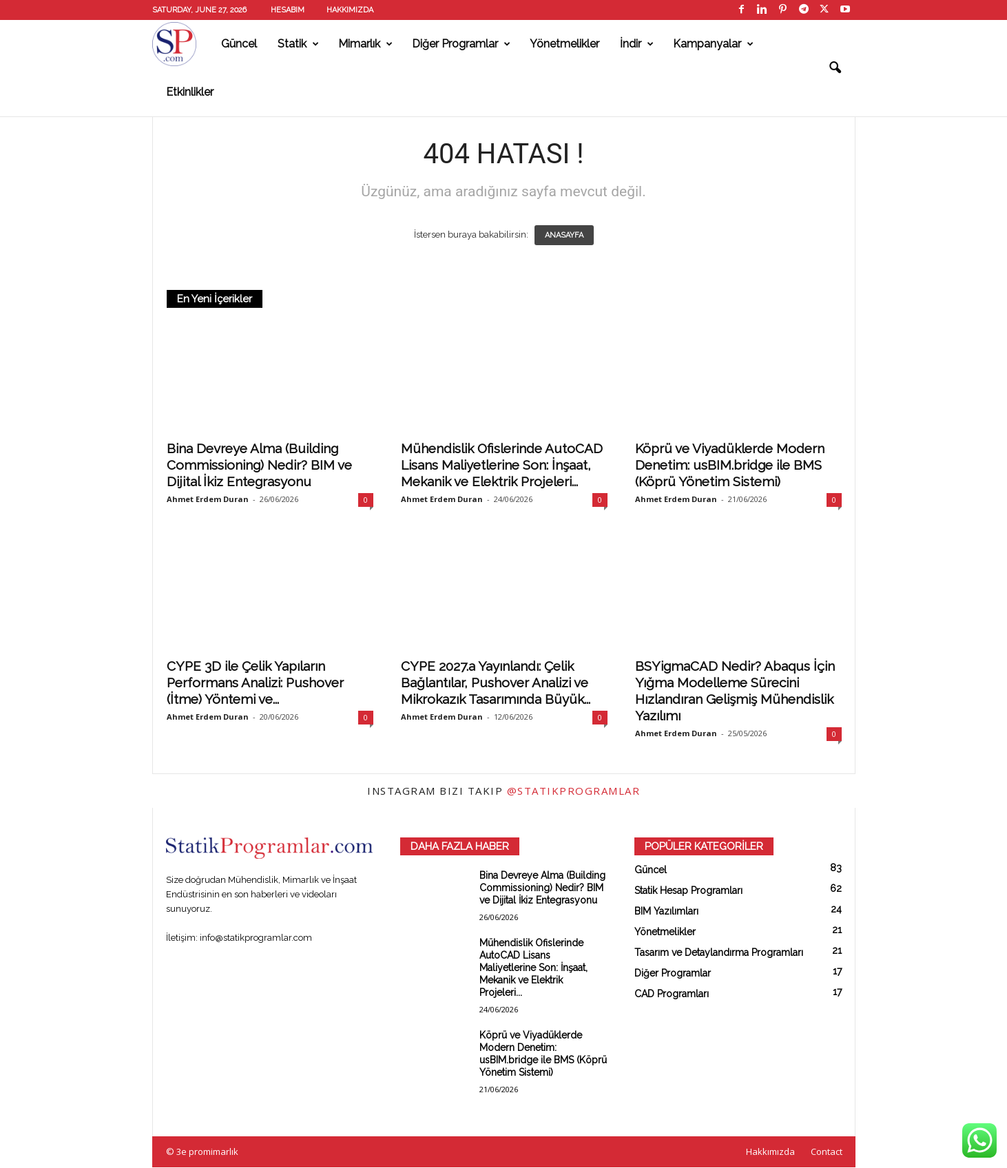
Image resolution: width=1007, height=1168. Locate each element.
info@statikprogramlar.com (256, 938)
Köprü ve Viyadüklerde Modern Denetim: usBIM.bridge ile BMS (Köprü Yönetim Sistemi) (729, 465)
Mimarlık (365, 44)
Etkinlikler (190, 91)
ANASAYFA (564, 235)
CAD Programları (671, 994)
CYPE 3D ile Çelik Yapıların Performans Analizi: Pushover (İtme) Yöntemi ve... (255, 683)
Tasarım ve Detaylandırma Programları (718, 953)
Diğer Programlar (461, 44)
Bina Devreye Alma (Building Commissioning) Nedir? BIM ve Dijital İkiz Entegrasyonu (259, 465)
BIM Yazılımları (666, 911)
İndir (637, 44)
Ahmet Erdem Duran (208, 499)
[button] (835, 68)
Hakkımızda (349, 10)
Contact (826, 1152)
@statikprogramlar (574, 791)
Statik (298, 44)
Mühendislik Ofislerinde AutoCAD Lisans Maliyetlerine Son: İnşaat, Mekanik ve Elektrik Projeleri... (502, 465)
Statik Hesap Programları (688, 891)
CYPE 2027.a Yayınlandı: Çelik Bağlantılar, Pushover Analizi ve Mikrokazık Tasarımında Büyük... (495, 683)
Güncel (239, 43)
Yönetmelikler (564, 43)
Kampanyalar (713, 44)
